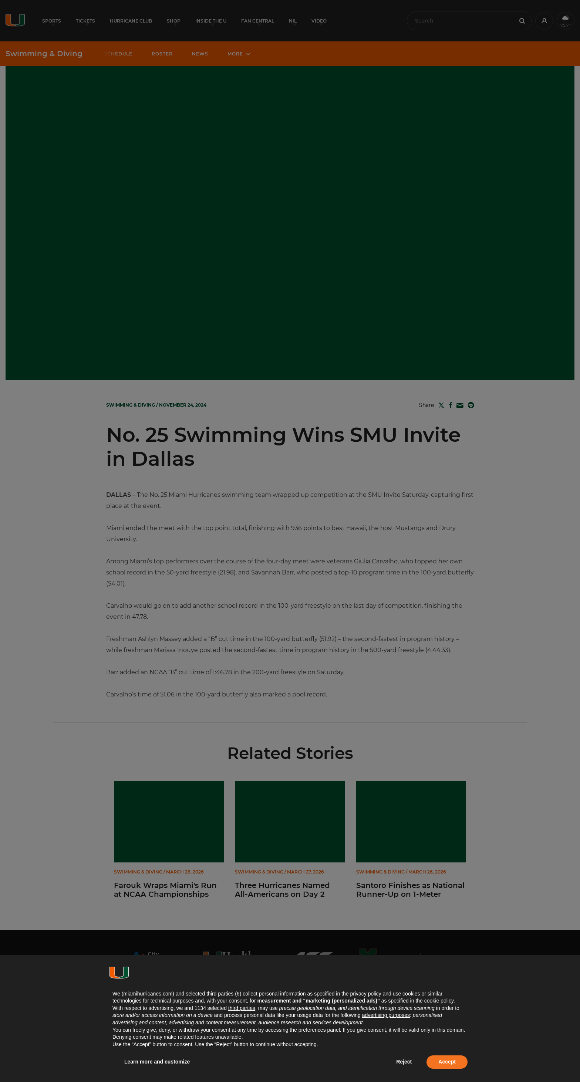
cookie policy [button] (438, 1001)
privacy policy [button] (365, 994)
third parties (241, 1008)
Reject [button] (404, 1062)
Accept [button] (447, 1062)
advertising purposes (386, 1015)
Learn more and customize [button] (157, 1062)
